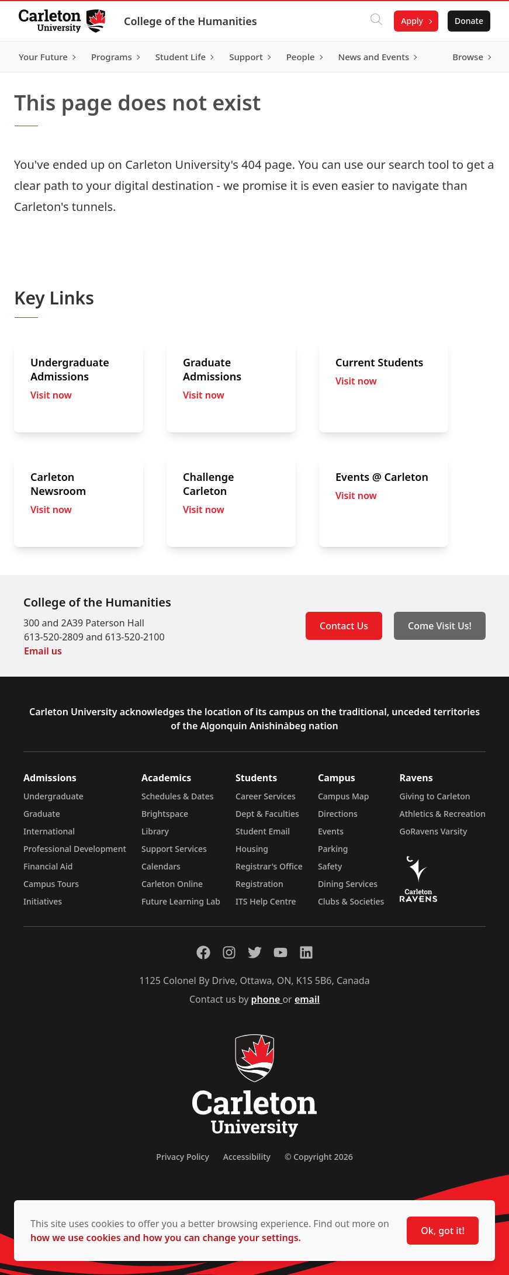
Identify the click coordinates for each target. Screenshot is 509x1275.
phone (267, 999)
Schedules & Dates (177, 796)
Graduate (41, 813)
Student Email (263, 831)
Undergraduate (53, 796)
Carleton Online (172, 883)
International (49, 831)
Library (155, 831)
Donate (469, 20)
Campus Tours (51, 883)
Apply (412, 20)
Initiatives (42, 901)
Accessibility (247, 1156)
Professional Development (74, 848)
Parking (333, 848)
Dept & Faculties (267, 813)
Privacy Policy (182, 1156)
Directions (338, 813)
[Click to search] (376, 21)
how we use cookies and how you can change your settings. (165, 1237)
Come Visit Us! (440, 625)
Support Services (174, 848)
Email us (43, 651)
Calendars (161, 866)
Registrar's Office (269, 866)
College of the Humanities (190, 21)
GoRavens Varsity (434, 831)
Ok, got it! (443, 1230)
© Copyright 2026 (319, 1156)
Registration (259, 883)
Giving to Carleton (435, 796)
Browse (467, 57)
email (307, 999)
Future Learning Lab (180, 901)
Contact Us (344, 625)
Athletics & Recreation (443, 813)
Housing (252, 848)
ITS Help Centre (266, 901)
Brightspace (164, 813)
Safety (330, 866)
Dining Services (348, 883)
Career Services (266, 796)
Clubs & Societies (351, 901)
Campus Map (343, 796)
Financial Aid (47, 866)
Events (331, 831)
